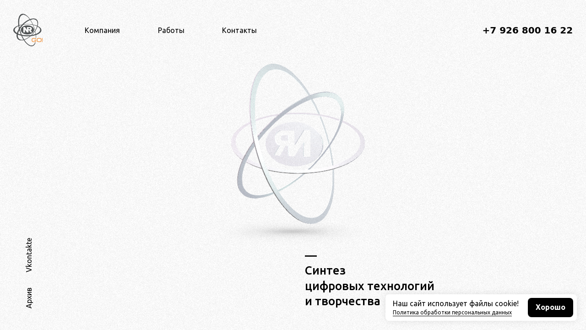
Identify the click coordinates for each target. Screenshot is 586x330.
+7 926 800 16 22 (528, 30)
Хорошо (550, 307)
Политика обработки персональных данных (452, 312)
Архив (29, 297)
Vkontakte (29, 255)
